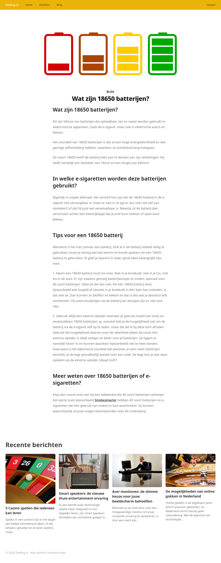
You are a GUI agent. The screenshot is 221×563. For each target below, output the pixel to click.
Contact (210, 4)
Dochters (44, 4)
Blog (59, 4)
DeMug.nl (12, 5)
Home (28, 4)
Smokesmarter (106, 400)
